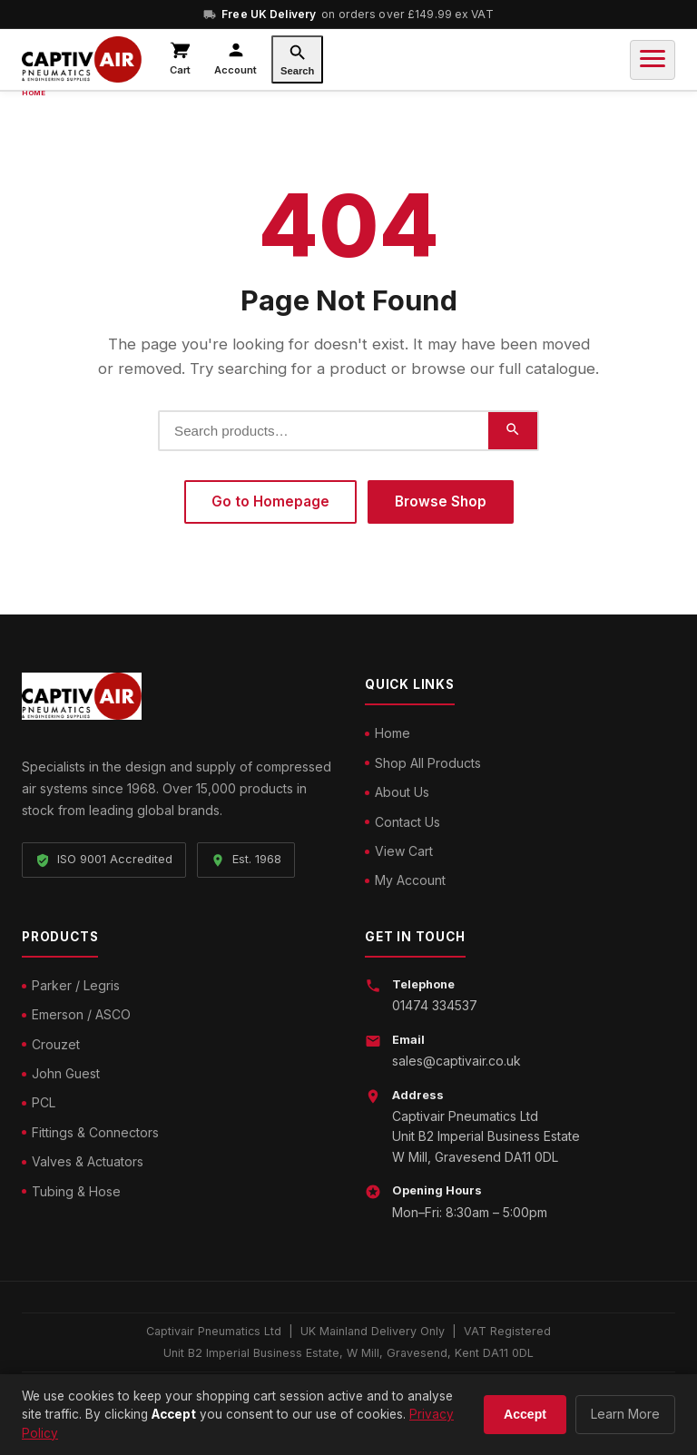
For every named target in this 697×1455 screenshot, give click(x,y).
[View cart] (180, 59)
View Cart (404, 851)
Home (392, 733)
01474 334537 (434, 1005)
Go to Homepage (270, 501)
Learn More (625, 1413)
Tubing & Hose (76, 1191)
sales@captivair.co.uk (456, 1060)
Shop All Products (428, 763)
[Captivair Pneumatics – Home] (82, 60)
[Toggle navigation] (652, 60)
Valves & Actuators (87, 1161)
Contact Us (407, 822)
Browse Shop (440, 501)
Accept (525, 1414)
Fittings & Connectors (95, 1132)
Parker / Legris (76, 985)
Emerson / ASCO (81, 1014)
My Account (410, 880)
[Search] (297, 59)
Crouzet (56, 1044)
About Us (402, 792)
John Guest (66, 1073)
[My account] (235, 59)
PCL (43, 1102)
